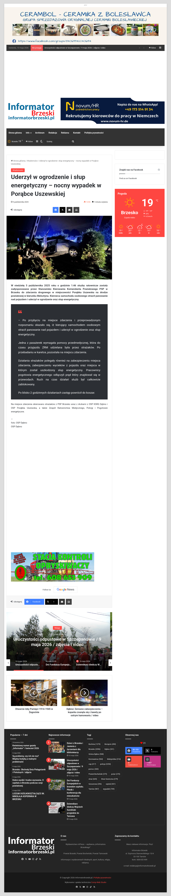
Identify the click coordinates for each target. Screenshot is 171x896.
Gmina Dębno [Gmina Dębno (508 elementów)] (96, 754)
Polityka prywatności (94, 133)
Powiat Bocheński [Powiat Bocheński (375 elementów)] (98, 774)
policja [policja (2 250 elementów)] (105, 764)
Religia (59, 628)
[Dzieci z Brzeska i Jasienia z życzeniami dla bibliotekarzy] (57, 747)
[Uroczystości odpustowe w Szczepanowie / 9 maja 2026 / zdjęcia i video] (57, 764)
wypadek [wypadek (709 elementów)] (109, 789)
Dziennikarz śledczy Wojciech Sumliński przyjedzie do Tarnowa (75, 810)
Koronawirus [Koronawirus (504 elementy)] (96, 759)
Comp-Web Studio (98, 882)
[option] (59, 641)
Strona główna (15, 133)
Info (27, 133)
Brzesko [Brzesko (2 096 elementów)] (94, 749)
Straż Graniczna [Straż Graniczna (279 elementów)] (109, 779)
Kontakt (76, 133)
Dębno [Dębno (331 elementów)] (109, 749)
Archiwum (40, 133)
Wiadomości (32, 161)
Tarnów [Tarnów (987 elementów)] (94, 789)
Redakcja (52, 133)
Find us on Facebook (128, 178)
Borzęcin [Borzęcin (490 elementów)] (110, 744)
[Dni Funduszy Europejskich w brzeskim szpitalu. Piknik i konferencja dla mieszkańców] (57, 784)
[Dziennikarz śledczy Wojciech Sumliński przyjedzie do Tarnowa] (57, 807)
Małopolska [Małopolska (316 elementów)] (114, 759)
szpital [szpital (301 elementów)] (111, 784)
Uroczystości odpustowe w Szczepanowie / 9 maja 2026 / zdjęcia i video (74, 48)
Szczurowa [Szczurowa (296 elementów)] (95, 784)
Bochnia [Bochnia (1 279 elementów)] (95, 744)
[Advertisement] (85, 72)
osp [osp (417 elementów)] (92, 764)
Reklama (65, 133)
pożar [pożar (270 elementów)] (115, 774)
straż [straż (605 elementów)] (93, 779)
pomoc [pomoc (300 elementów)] (94, 769)
